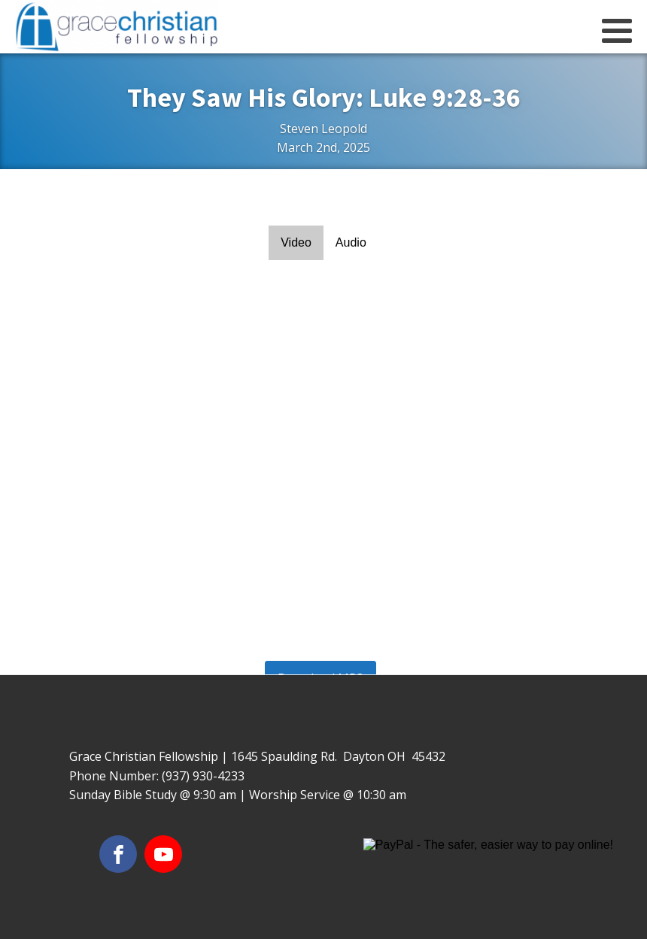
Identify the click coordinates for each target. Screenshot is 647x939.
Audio (351, 242)
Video (296, 242)
